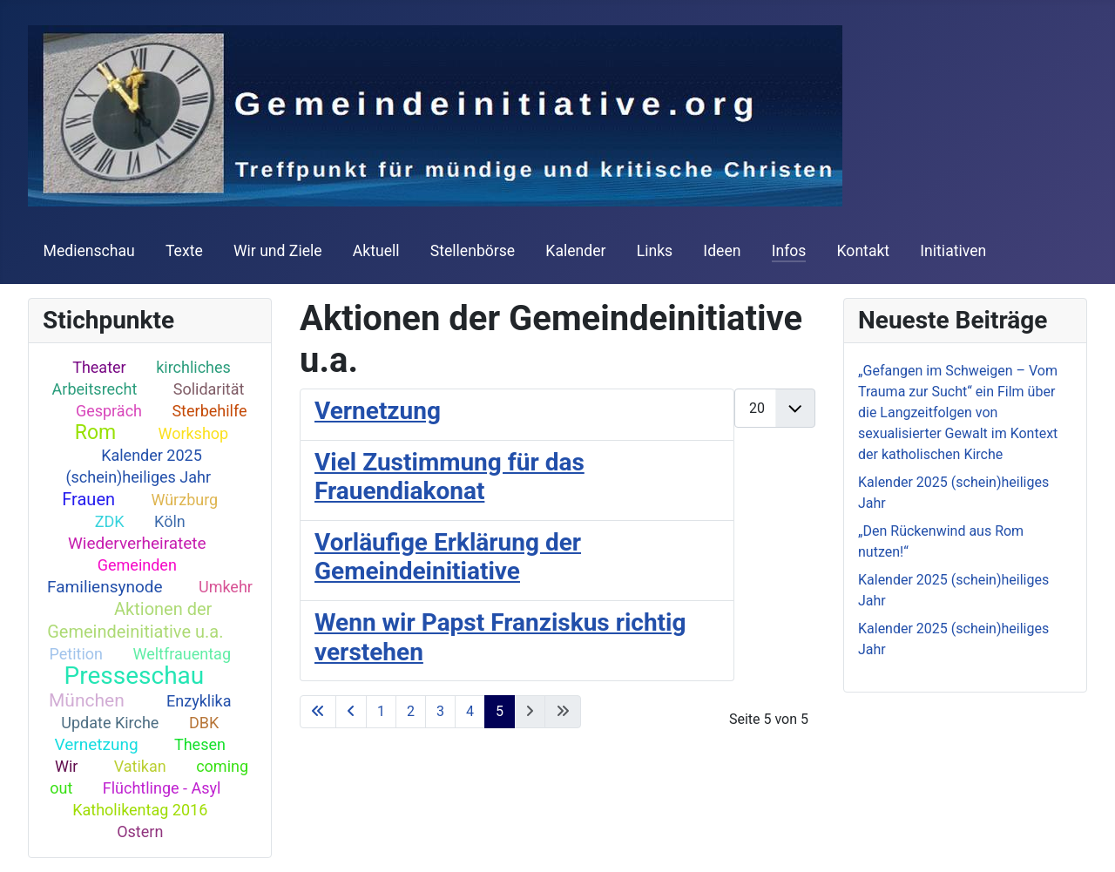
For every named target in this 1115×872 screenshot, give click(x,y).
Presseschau (134, 675)
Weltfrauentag (182, 654)
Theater (99, 367)
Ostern (140, 831)
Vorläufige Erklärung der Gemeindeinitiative (447, 557)
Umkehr (226, 587)
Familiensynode (105, 587)
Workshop (193, 433)
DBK (204, 722)
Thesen (200, 744)
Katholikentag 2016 (139, 810)
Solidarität (209, 389)
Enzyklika (198, 701)
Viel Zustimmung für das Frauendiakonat (449, 477)
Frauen (88, 499)
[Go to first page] (318, 711)
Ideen (721, 251)
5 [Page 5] (499, 711)
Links (654, 251)
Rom (95, 432)
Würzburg (184, 499)
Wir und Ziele (277, 251)
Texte (184, 251)
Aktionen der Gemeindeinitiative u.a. (135, 620)
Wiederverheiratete (137, 543)
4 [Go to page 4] (470, 711)
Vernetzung (97, 744)
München (87, 700)
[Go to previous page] (351, 711)
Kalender (575, 251)
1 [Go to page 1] (381, 711)
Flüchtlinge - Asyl (162, 788)
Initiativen (953, 251)
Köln (170, 521)
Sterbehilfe (209, 411)
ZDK (110, 521)
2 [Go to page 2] (411, 711)
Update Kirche (110, 722)
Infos (789, 251)
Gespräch (109, 411)
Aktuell (376, 251)
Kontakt (863, 251)
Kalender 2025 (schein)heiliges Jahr (138, 466)
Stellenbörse (472, 251)
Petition (77, 654)
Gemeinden (137, 565)
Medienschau (89, 251)
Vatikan (140, 766)
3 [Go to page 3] (440, 711)
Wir (66, 766)
